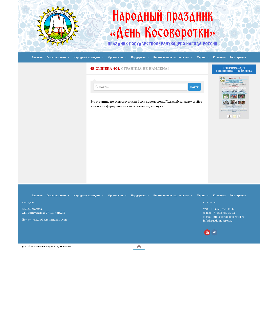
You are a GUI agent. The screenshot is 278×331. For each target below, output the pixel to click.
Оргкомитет (117, 57)
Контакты (219, 57)
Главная (37, 57)
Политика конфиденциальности (44, 219)
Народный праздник (89, 57)
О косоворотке (58, 57)
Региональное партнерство (173, 57)
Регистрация (238, 57)
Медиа (203, 57)
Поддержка (140, 57)
